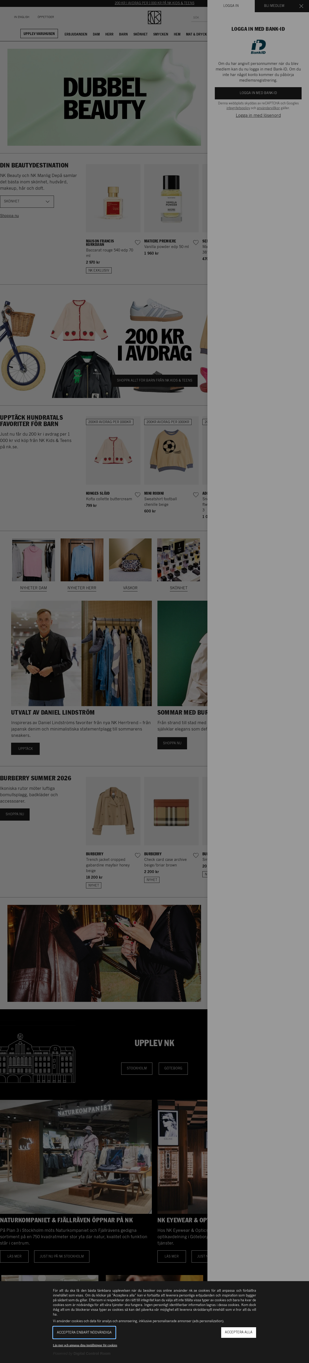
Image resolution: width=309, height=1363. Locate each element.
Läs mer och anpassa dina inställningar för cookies (85, 1345)
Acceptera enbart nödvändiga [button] (84, 1332)
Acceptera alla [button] (238, 1332)
